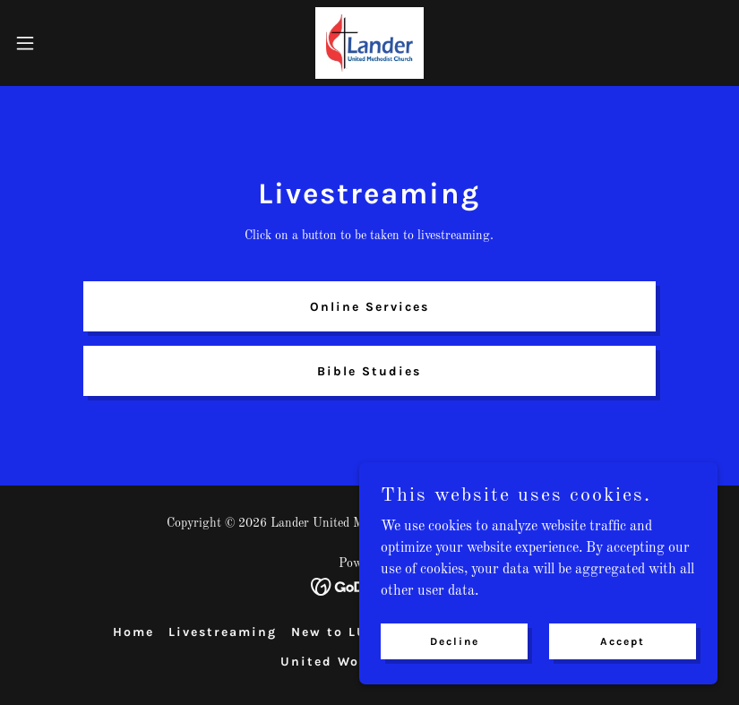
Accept (622, 640)
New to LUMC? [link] (344, 632)
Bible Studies (369, 371)
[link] (369, 43)
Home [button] (133, 632)
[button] (61, 43)
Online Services (369, 306)
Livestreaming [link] (222, 632)
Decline (454, 640)
